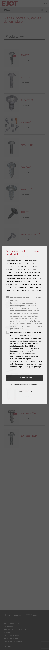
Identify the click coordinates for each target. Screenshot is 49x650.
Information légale (24, 391)
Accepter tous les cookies (24, 378)
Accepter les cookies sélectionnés (24, 384)
